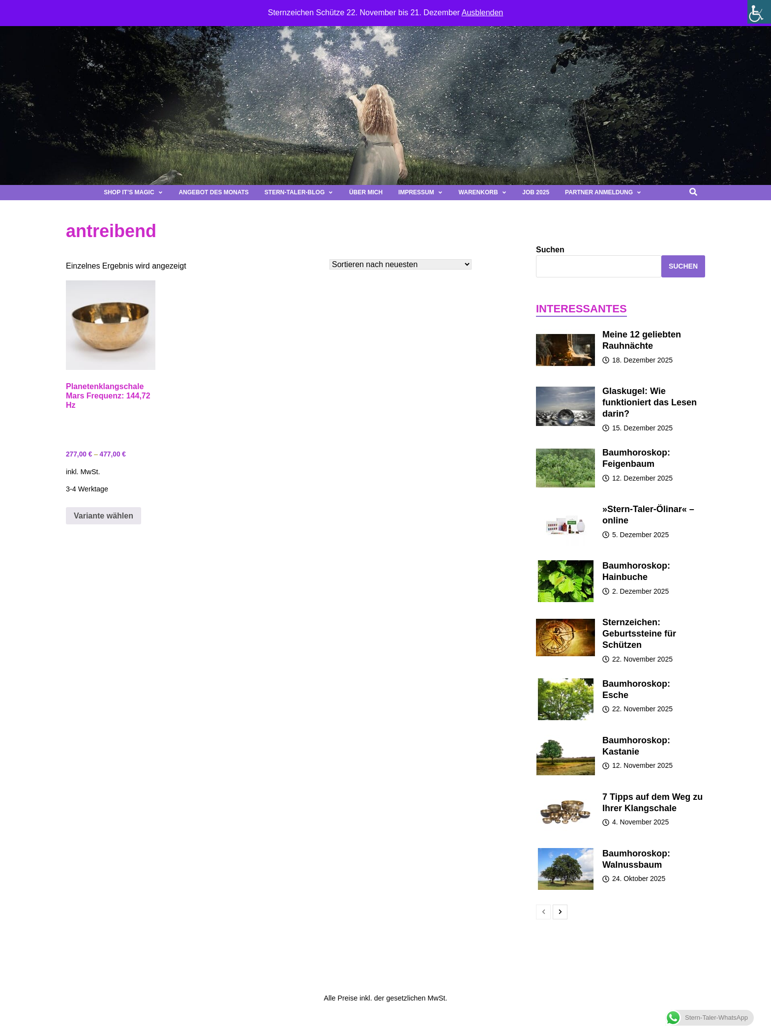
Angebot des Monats (213, 192)
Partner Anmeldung (603, 192)
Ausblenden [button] (483, 12)
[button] (662, 192)
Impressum (420, 192)
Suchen (550, 249)
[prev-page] (543, 912)
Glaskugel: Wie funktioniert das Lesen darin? (649, 402)
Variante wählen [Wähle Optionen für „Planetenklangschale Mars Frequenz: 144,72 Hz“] (103, 516)
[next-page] (560, 912)
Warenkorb (483, 192)
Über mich (366, 192)
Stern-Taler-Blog (299, 192)
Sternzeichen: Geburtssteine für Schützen (639, 633)
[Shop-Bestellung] (400, 264)
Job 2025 (535, 192)
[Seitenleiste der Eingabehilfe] (759, 12)
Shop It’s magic (133, 192)
